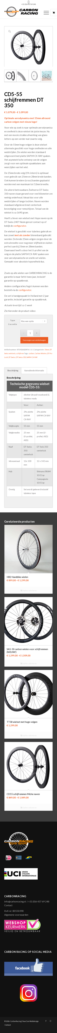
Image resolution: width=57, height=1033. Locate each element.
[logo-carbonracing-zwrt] (23, 12)
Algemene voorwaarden (16, 914)
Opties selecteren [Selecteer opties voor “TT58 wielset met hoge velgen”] (28, 736)
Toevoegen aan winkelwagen (34, 340)
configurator (19, 225)
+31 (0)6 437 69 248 (28, 4)
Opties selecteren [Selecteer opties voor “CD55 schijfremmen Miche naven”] (28, 808)
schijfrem (20, 353)
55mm (47, 350)
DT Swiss (12, 357)
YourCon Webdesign (30, 1021)
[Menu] (45, 12)
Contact (8, 905)
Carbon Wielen (41, 353)
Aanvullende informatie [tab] (34, 370)
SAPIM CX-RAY (32, 357)
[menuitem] (47, 12)
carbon (31, 353)
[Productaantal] (30, 333)
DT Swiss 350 (21, 357)
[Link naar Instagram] (50, 1021)
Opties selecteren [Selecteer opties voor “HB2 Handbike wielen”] (28, 591)
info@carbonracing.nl (15, 901)
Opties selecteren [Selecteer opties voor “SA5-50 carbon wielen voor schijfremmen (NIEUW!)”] (28, 663)
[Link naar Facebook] (46, 1021)
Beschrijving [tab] (12, 370)
